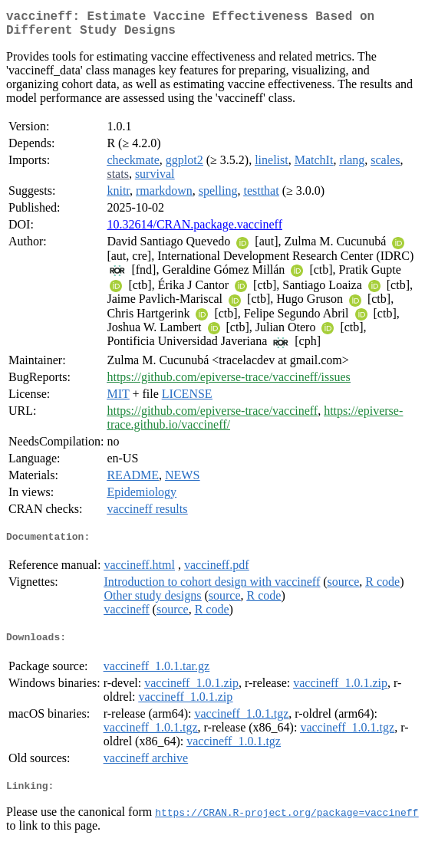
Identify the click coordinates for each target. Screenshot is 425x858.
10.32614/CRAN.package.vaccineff (194, 230)
